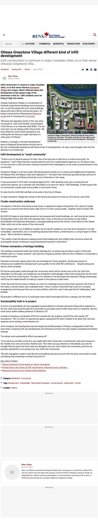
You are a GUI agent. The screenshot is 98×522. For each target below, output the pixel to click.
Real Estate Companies (40, 383)
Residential (58, 44)
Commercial (45, 44)
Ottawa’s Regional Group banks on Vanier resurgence (26, 364)
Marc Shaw (13, 76)
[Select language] (11, 44)
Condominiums (57, 383)
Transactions (73, 44)
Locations (28, 44)
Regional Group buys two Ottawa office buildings (24, 370)
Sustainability (25, 383)
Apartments (69, 383)
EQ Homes (30, 116)
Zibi (26, 329)
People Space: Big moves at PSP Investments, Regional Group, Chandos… (35, 367)
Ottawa (27, 69)
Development (89, 44)
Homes (78, 383)
